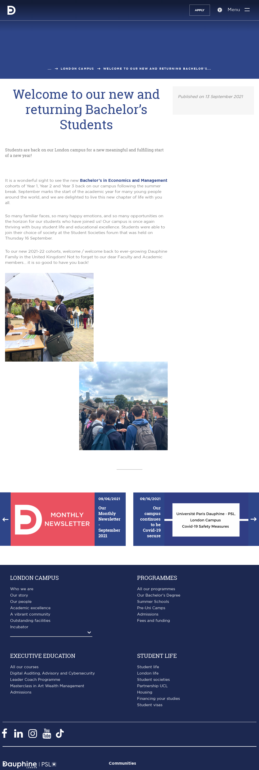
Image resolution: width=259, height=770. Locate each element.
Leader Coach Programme (35, 680)
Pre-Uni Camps (151, 608)
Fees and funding (153, 621)
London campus (77, 68)
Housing (144, 692)
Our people (21, 602)
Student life (148, 667)
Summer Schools (153, 602)
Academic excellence (30, 608)
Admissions (147, 614)
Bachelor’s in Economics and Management (123, 181)
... (50, 68)
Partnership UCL (152, 686)
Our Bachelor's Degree (158, 595)
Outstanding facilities (30, 621)
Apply (199, 10)
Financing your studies (158, 699)
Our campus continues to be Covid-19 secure (150, 522)
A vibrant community (30, 614)
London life (148, 673)
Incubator (19, 627)
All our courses (24, 667)
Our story (19, 595)
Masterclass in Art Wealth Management (47, 686)
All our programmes (156, 589)
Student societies (153, 680)
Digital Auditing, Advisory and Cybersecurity (52, 673)
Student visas (149, 705)
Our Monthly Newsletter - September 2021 (109, 522)
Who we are (21, 589)
